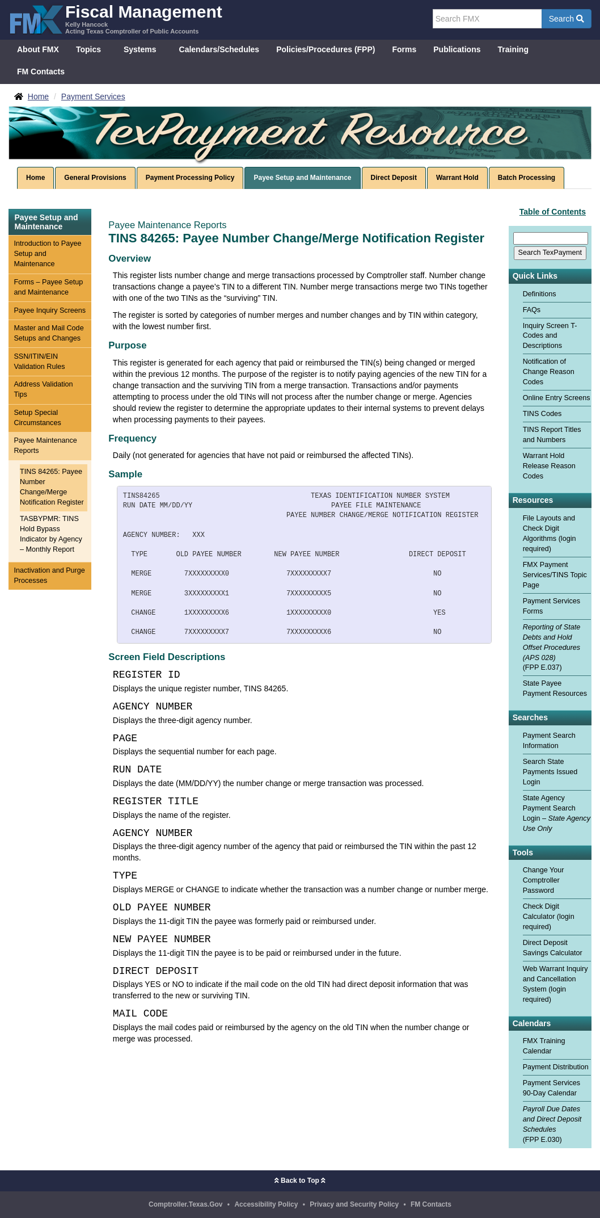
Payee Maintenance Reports (45, 445)
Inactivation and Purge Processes (49, 575)
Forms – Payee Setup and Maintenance (48, 287)
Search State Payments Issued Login (550, 772)
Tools (523, 853)
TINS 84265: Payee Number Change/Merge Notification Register (52, 487)
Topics (88, 49)
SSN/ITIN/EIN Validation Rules (39, 361)
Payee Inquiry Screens (50, 310)
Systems (140, 49)
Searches (530, 717)
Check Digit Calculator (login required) (548, 916)
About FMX (38, 49)
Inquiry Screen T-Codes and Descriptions (550, 336)
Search (566, 18)
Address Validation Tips (43, 389)
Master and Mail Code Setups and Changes (48, 333)
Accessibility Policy (266, 1204)
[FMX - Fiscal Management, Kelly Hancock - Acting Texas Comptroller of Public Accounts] (115, 18)
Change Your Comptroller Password (543, 880)
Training (513, 49)
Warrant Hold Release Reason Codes (549, 466)
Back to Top (300, 1181)
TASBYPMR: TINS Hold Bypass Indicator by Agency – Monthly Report (51, 534)
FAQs (532, 310)
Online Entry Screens (556, 398)
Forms (404, 49)
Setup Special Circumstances (37, 418)
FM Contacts (41, 71)
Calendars (532, 1023)
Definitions (539, 294)
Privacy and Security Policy (354, 1204)
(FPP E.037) (552, 647)
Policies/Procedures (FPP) (325, 49)
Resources (533, 500)
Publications (456, 49)
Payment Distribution (556, 1067)
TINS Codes (542, 414)
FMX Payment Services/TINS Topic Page (555, 575)
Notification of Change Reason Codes (548, 372)
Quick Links (535, 276)
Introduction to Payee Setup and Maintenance (47, 254)
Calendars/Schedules (219, 49)
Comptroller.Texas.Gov (185, 1204)
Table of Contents (552, 211)
